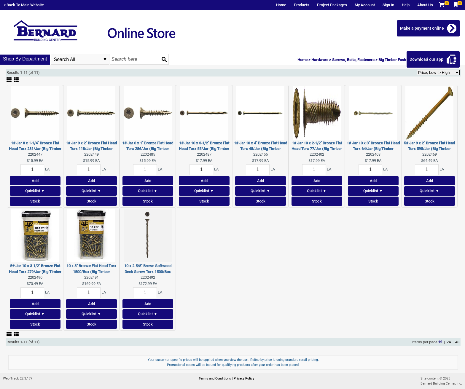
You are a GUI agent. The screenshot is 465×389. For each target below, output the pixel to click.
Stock (35, 201)
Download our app (426, 59)
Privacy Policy (244, 378)
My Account (365, 5)
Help (406, 5)
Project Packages (332, 5)
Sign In (388, 5)
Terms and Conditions (215, 378)
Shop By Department (25, 58)
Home (281, 5)
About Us (425, 5)
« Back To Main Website (24, 5)
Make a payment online (422, 28)
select (105, 59)
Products (301, 5)
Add (35, 180)
